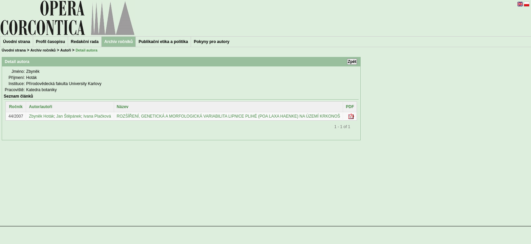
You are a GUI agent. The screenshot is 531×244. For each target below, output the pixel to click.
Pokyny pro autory (211, 41)
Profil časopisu (50, 41)
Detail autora (87, 50)
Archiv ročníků (43, 50)
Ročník (16, 106)
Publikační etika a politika (163, 41)
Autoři (65, 50)
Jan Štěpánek (68, 116)
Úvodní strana (16, 41)
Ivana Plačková (97, 116)
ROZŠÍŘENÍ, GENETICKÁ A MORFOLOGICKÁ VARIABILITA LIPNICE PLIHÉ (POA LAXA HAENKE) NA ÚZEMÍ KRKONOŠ (228, 116)
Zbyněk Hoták (41, 116)
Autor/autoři (40, 106)
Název (123, 106)
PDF (350, 106)
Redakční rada (85, 41)
